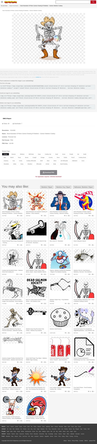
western (14, 154)
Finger (71, 431)
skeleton (22, 154)
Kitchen (51, 436)
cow (13, 160)
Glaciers (39, 426)
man (5, 157)
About (65, 440)
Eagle (38, 429)
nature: (4, 426)
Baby (11, 431)
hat (78, 154)
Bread (67, 436)
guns (83, 160)
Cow (29, 429)
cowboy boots (82, 157)
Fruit (29, 436)
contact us (38, 77)
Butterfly (17, 429)
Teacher (13, 433)
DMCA (86, 440)
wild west (31, 154)
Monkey (66, 429)
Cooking (71, 436)
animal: (4, 429)
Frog (50, 429)
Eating (63, 436)
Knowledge (50, 433)
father (60, 431)
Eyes (40, 431)
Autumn (12, 426)
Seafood (41, 436)
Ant (7, 429)
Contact (81, 440)
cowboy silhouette (31, 160)
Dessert (16, 436)
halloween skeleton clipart (83, 187)
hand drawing (63, 164)
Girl (54, 431)
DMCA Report (7, 118)
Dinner (55, 436)
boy (57, 431)
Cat (21, 429)
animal (47, 164)
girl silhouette (64, 160)
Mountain (61, 426)
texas (19, 157)
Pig (73, 429)
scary (21, 164)
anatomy (6, 160)
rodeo (65, 157)
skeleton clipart (46, 187)
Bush (69, 426)
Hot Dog (76, 436)
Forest (79, 426)
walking (44, 431)
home (48, 431)
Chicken (24, 429)
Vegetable (46, 436)
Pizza (59, 436)
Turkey (85, 429)
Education (36, 433)
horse (63, 154)
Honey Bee (54, 429)
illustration (6, 164)
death (84, 154)
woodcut (30, 164)
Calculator (77, 433)
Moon (52, 426)
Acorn (8, 426)
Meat (32, 436)
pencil (72, 157)
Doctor (33, 431)
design (5, 154)
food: (3, 436)
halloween (74, 160)
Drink (20, 436)
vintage (42, 157)
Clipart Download (13, 5)
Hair (51, 431)
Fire (31, 426)
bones (26, 157)
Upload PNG (92, 440)
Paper (64, 433)
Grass (43, 426)
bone (58, 157)
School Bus (41, 433)
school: (4, 433)
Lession (82, 433)
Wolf (89, 429)
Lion (62, 429)
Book (17, 433)
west (48, 160)
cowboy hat (48, 154)
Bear (11, 429)
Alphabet (72, 433)
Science (60, 433)
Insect (59, 429)
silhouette (38, 164)
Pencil (31, 433)
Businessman (28, 431)
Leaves (16, 426)
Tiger (81, 429)
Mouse (70, 429)
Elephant (42, 429)
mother (22, 431)
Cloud (72, 426)
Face (68, 431)
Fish (46, 429)
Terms (69, 440)
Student (8, 433)
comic (20, 160)
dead (56, 154)
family (18, 431)
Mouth (64, 431)
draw (39, 154)
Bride (15, 431)
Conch (24, 426)
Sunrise (56, 426)
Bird (13, 429)
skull (41, 160)
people (71, 154)
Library (55, 433)
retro (55, 160)
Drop (76, 426)
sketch (12, 157)
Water (65, 426)
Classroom (21, 433)
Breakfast (8, 436)
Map (46, 433)
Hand (75, 431)
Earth (28, 426)
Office (68, 433)
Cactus (20, 426)
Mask (8, 431)
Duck (35, 429)
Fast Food (24, 436)
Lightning (48, 426)
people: (4, 431)
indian (14, 164)
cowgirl (34, 157)
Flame (35, 426)
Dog (31, 429)
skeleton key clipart (63, 187)
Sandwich (36, 436)
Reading (27, 433)
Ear (37, 431)
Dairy (12, 436)
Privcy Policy (75, 440)
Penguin (77, 429)
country (51, 157)
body (54, 164)
